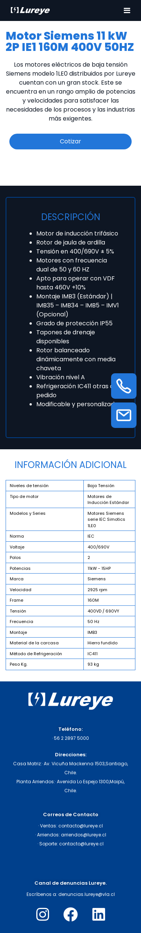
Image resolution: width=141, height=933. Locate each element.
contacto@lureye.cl (80, 826)
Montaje (18, 632)
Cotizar (70, 141)
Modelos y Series (28, 513)
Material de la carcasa (34, 643)
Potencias (20, 568)
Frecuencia (21, 621)
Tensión (18, 611)
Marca (17, 579)
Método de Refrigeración (36, 654)
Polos (15, 557)
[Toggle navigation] (127, 10)
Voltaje (17, 547)
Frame (16, 600)
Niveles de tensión (29, 486)
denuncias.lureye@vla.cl (86, 894)
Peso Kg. (18, 664)
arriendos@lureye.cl (83, 835)
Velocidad (20, 590)
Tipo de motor (24, 496)
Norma (17, 536)
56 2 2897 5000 (71, 738)
